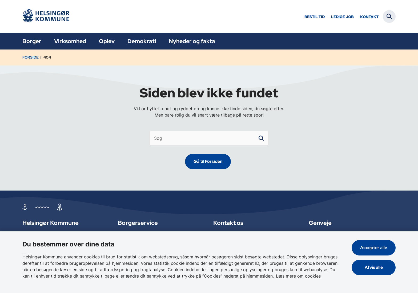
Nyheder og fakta (192, 41)
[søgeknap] (261, 138)
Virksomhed (70, 41)
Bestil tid (314, 17)
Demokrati (141, 41)
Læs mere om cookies (298, 276)
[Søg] (209, 138)
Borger (31, 41)
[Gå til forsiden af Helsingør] (47, 16)
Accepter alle (373, 247)
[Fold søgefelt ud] (389, 16)
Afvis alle (374, 267)
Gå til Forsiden (208, 161)
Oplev (107, 41)
